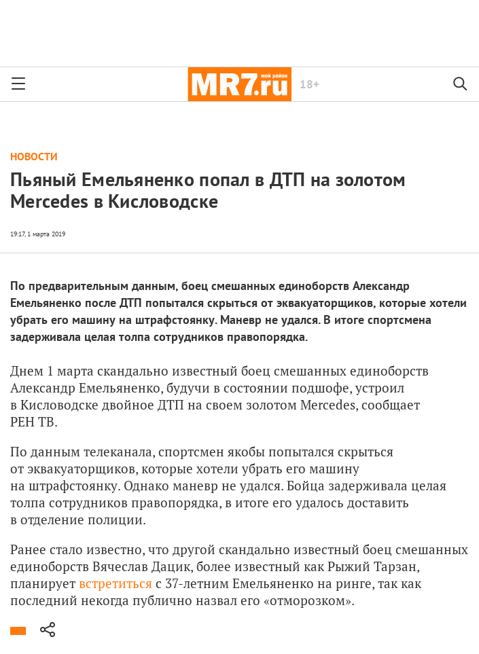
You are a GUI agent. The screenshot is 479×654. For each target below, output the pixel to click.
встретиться (115, 583)
